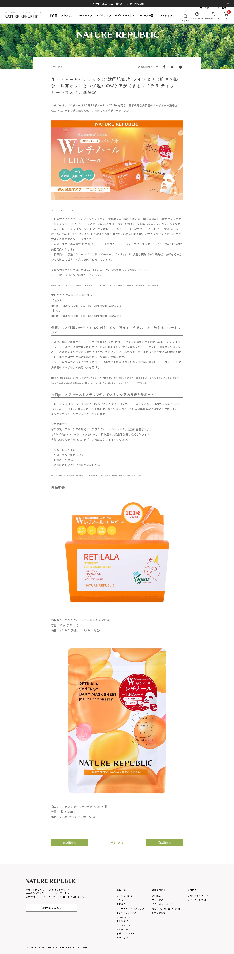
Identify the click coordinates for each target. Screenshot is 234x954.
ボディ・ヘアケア (125, 933)
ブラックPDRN (124, 895)
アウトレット (123, 937)
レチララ (121, 899)
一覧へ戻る (117, 842)
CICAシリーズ (123, 916)
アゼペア (121, 904)
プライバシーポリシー (163, 904)
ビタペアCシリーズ (126, 912)
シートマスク (123, 925)
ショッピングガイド (197, 895)
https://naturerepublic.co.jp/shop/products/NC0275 (86, 305)
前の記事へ (69, 842)
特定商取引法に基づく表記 (166, 908)
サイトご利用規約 (196, 899)
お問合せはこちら (51, 907)
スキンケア (122, 920)
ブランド (204, 10)
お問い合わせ (159, 912)
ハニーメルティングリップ (130, 908)
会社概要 (221, 10)
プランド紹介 (159, 899)
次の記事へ (164, 842)
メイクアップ (123, 929)
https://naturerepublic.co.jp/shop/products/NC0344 (86, 315)
